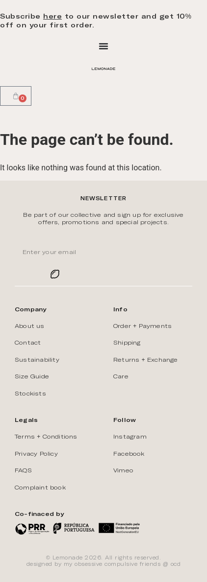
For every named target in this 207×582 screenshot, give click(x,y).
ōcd (176, 563)
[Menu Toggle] (103, 46)
